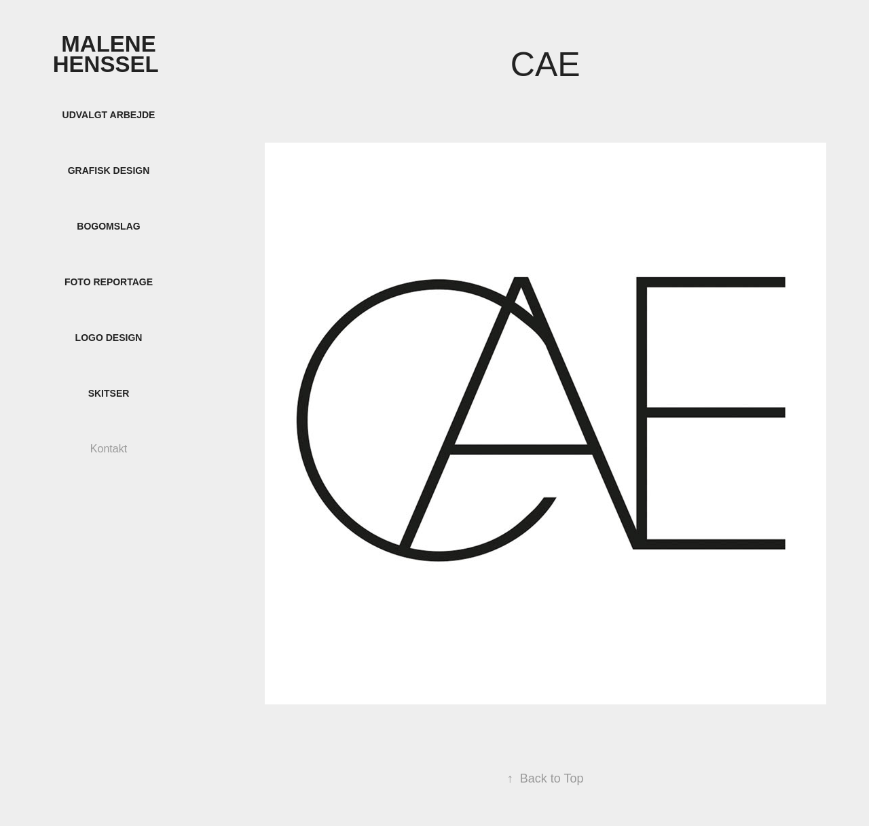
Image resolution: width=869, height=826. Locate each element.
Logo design (109, 337)
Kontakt (108, 448)
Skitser (109, 393)
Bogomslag (108, 226)
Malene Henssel (108, 54)
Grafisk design (109, 170)
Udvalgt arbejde (108, 114)
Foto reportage (108, 281)
